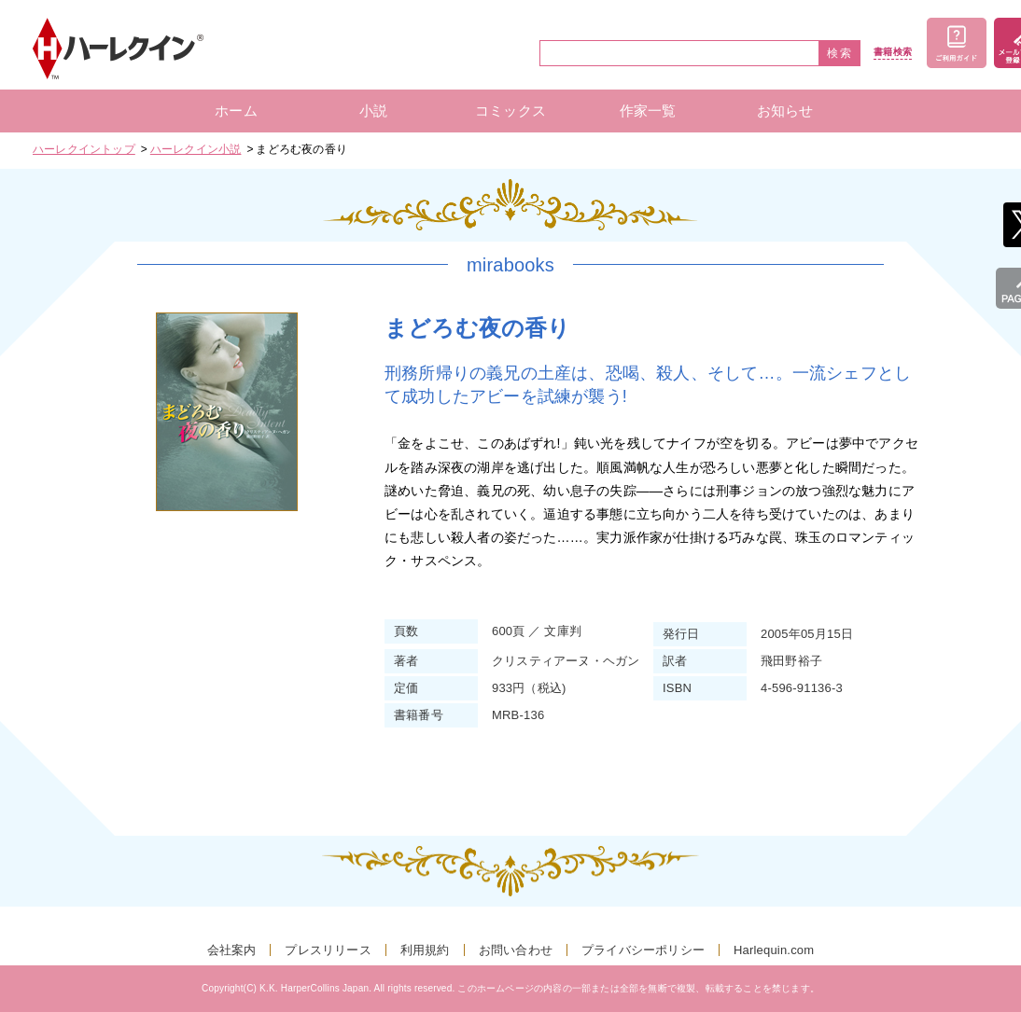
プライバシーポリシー (643, 950)
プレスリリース (328, 950)
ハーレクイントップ (84, 149)
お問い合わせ (515, 950)
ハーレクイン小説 (196, 149)
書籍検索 (893, 52)
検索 (840, 53)
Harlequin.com (774, 950)
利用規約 (425, 950)
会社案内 (232, 950)
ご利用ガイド (956, 43)
